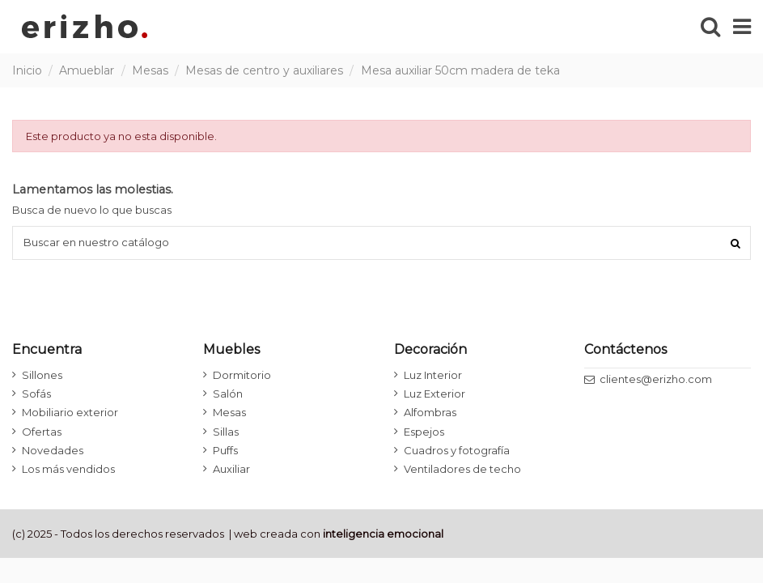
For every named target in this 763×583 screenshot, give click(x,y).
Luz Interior (433, 374)
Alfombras (430, 412)
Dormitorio (242, 374)
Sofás (36, 393)
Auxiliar (231, 468)
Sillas (226, 431)
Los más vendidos (68, 468)
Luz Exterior (434, 393)
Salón (228, 393)
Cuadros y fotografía (457, 450)
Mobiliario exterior (70, 412)
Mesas (229, 412)
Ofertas (41, 431)
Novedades (52, 450)
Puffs (225, 450)
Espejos (424, 431)
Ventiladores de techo (462, 468)
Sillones (42, 374)
